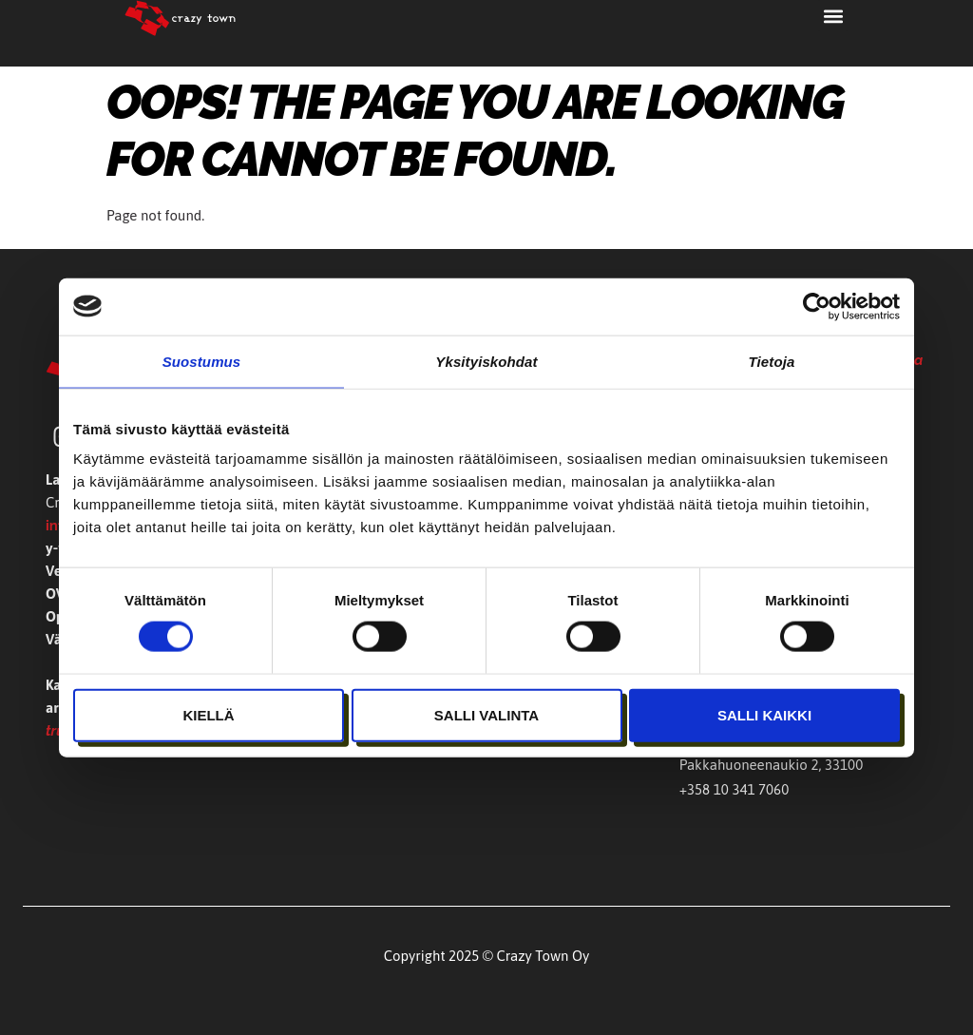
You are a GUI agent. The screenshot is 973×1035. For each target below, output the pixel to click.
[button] (833, 15)
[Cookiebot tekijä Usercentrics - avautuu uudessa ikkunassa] (817, 306)
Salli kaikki (764, 714)
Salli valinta (486, 714)
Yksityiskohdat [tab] (486, 361)
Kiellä (208, 714)
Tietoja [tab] (772, 361)
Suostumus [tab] (201, 361)
